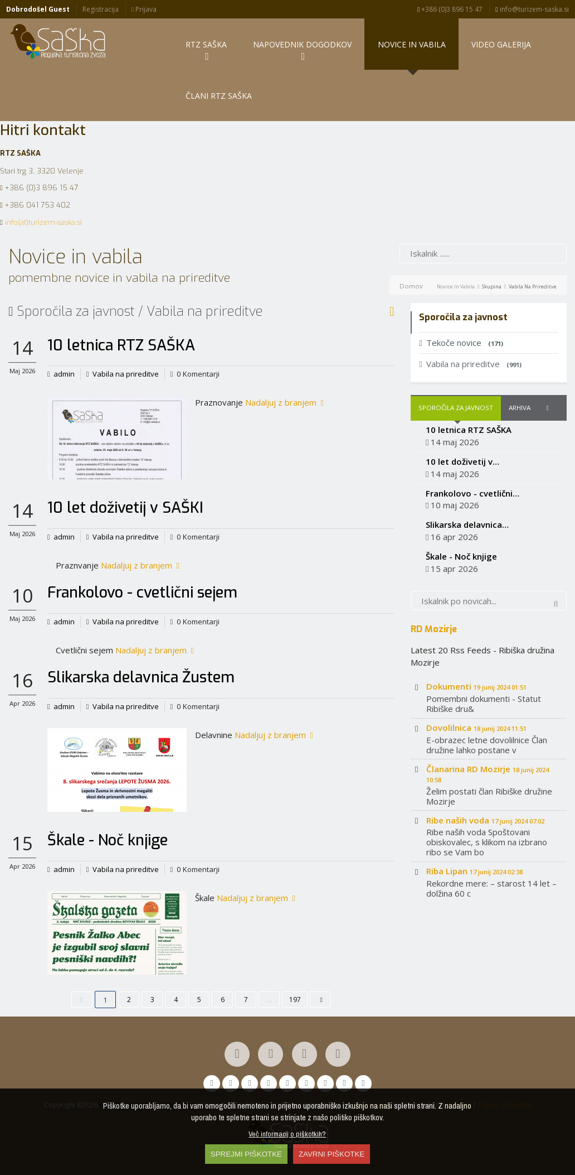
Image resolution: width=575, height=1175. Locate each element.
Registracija (100, 9)
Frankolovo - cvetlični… (472, 493)
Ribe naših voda (485, 820)
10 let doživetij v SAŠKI (125, 508)
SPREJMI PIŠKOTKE (246, 1154)
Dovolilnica (476, 727)
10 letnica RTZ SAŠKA (121, 345)
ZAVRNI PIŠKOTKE (331, 1154)
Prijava (144, 9)
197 (295, 999)
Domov (411, 286)
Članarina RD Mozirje (487, 773)
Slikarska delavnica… (467, 524)
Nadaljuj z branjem (284, 402)
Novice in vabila (456, 286)
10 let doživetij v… (462, 461)
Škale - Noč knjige (107, 840)
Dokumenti (476, 686)
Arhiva (519, 407)
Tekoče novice (461, 342)
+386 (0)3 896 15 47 (450, 9)
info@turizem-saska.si (531, 9)
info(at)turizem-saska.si (43, 222)
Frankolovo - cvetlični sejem (142, 592)
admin (64, 374)
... (269, 999)
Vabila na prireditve (125, 374)
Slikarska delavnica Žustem (141, 677)
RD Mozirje (434, 629)
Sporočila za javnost (455, 407)
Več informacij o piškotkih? (287, 1134)
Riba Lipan (474, 871)
